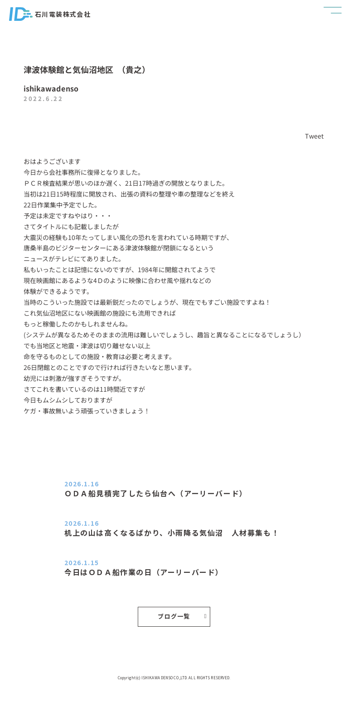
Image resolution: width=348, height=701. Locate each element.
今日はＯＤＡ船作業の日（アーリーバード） (143, 572)
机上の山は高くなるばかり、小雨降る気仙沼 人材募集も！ (171, 532)
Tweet (314, 135)
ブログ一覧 (182, 616)
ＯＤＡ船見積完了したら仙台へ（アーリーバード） (155, 493)
